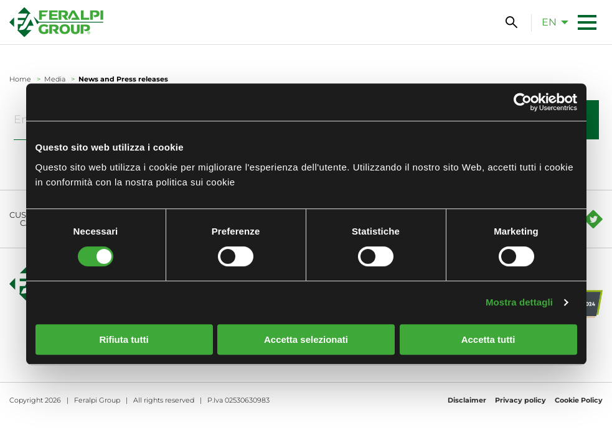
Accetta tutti (488, 339)
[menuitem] (552, 22)
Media (54, 79)
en (549, 22)
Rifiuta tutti (123, 339)
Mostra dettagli (519, 302)
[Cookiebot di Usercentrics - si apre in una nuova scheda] (522, 102)
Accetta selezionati (306, 339)
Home (20, 79)
